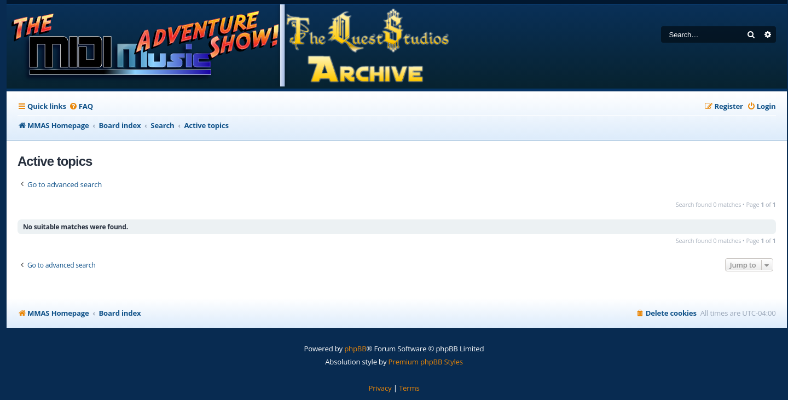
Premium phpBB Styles (426, 362)
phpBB (355, 348)
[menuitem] (81, 106)
